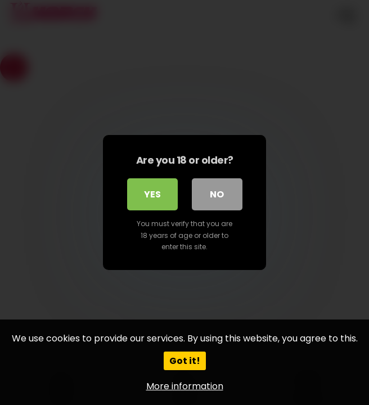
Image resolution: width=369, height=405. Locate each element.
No (217, 194)
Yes (152, 194)
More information (184, 386)
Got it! (184, 360)
